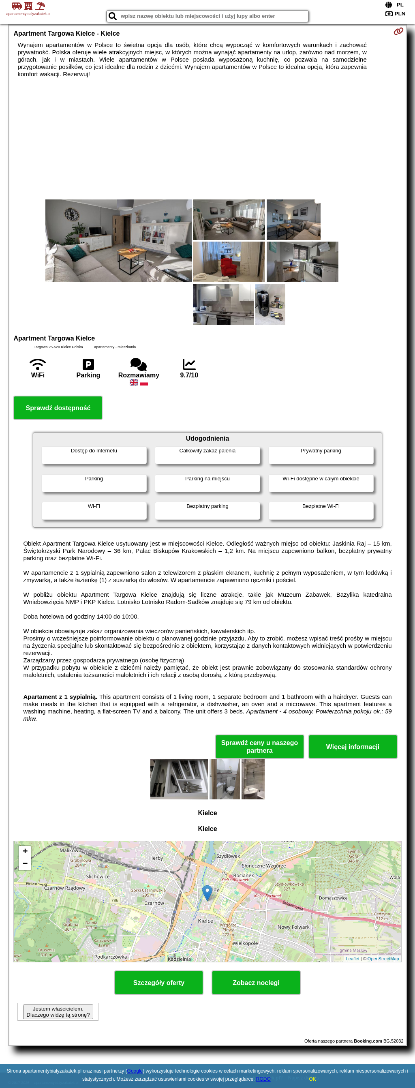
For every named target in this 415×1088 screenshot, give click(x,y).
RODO (263, 1079)
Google (135, 1071)
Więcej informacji (352, 746)
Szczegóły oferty (158, 982)
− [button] (25, 864)
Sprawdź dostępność (58, 408)
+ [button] (25, 852)
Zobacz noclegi (256, 982)
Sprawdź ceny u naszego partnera (259, 746)
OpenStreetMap (383, 958)
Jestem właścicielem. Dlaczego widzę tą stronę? (58, 1012)
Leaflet (352, 958)
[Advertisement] (208, 138)
